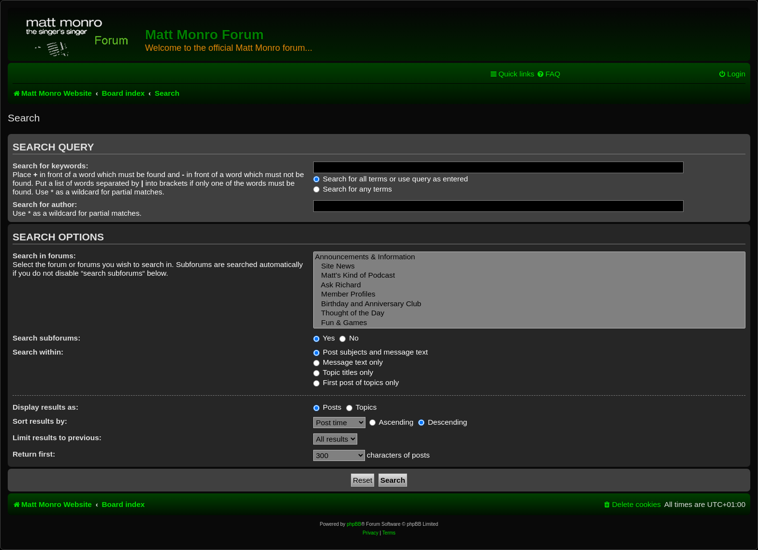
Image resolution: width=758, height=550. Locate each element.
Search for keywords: (50, 166)
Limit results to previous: (57, 437)
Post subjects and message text (370, 352)
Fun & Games (529, 322)
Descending (442, 422)
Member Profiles (529, 294)
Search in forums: (44, 256)
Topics (361, 407)
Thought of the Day (529, 313)
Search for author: (45, 204)
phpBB (354, 524)
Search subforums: (46, 338)
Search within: (38, 352)
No (349, 338)
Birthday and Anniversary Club (529, 304)
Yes (324, 338)
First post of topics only (356, 382)
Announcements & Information (529, 257)
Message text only (348, 362)
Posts (327, 407)
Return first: (34, 454)
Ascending (391, 422)
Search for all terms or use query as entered (390, 179)
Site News (529, 266)
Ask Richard (529, 285)
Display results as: (45, 407)
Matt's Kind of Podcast (529, 275)
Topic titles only (343, 372)
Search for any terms (352, 189)
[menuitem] (548, 74)
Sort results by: (40, 421)
